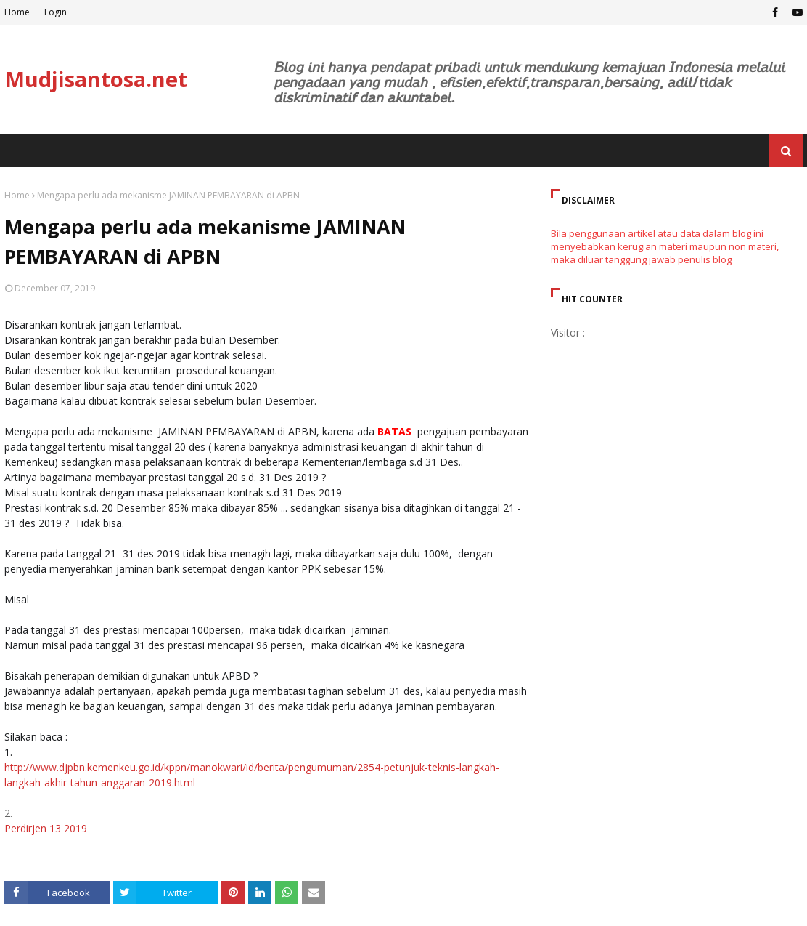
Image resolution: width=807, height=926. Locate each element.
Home (17, 12)
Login (55, 12)
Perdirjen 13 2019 (45, 828)
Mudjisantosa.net (95, 79)
